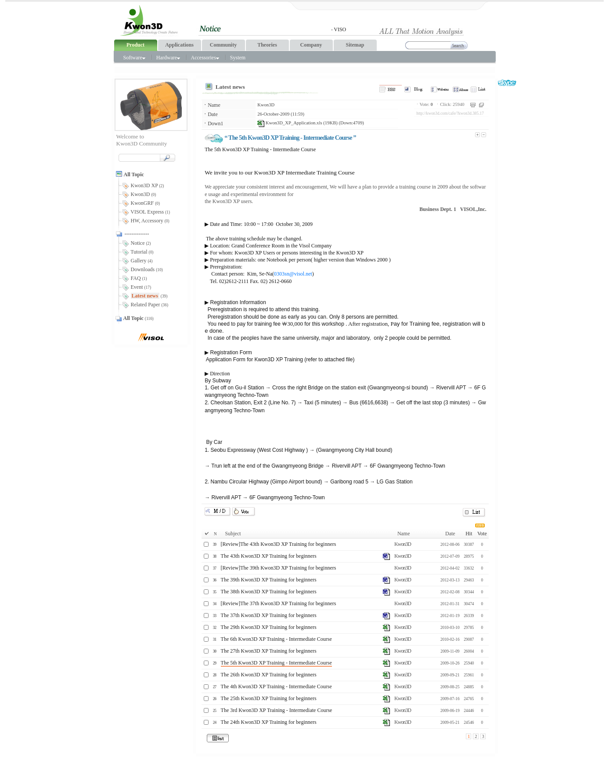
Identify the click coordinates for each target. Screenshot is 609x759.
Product (135, 45)
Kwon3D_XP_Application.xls (289, 122)
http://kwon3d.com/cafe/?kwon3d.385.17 (450, 113)
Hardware (168, 57)
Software (134, 57)
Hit (468, 533)
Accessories (205, 57)
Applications (179, 45)
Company (311, 45)
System (237, 57)
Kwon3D (265, 104)
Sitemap (355, 45)
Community (223, 45)
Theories (267, 45)
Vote (482, 533)
